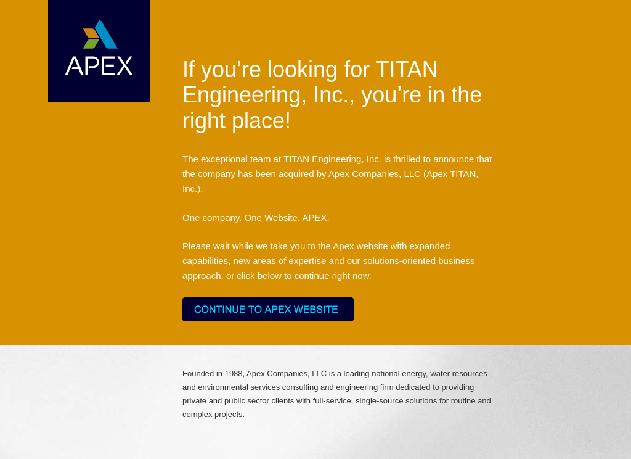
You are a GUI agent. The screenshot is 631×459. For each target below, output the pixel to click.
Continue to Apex (268, 309)
